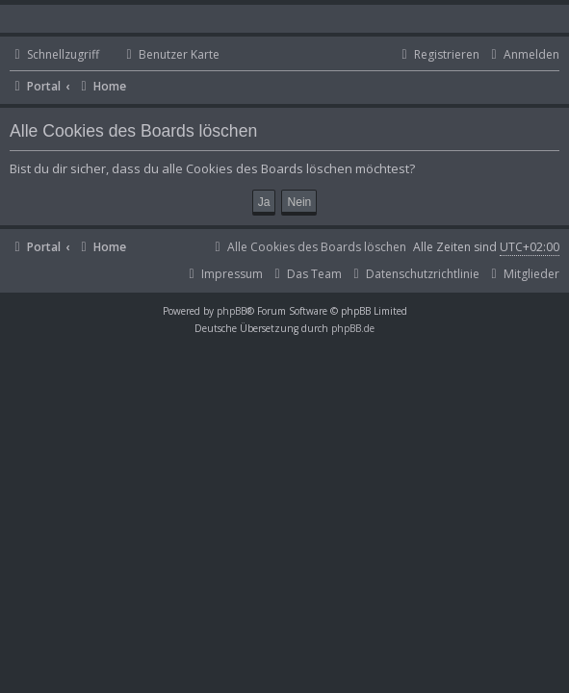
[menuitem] (162, 55)
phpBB (231, 311)
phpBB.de (353, 328)
